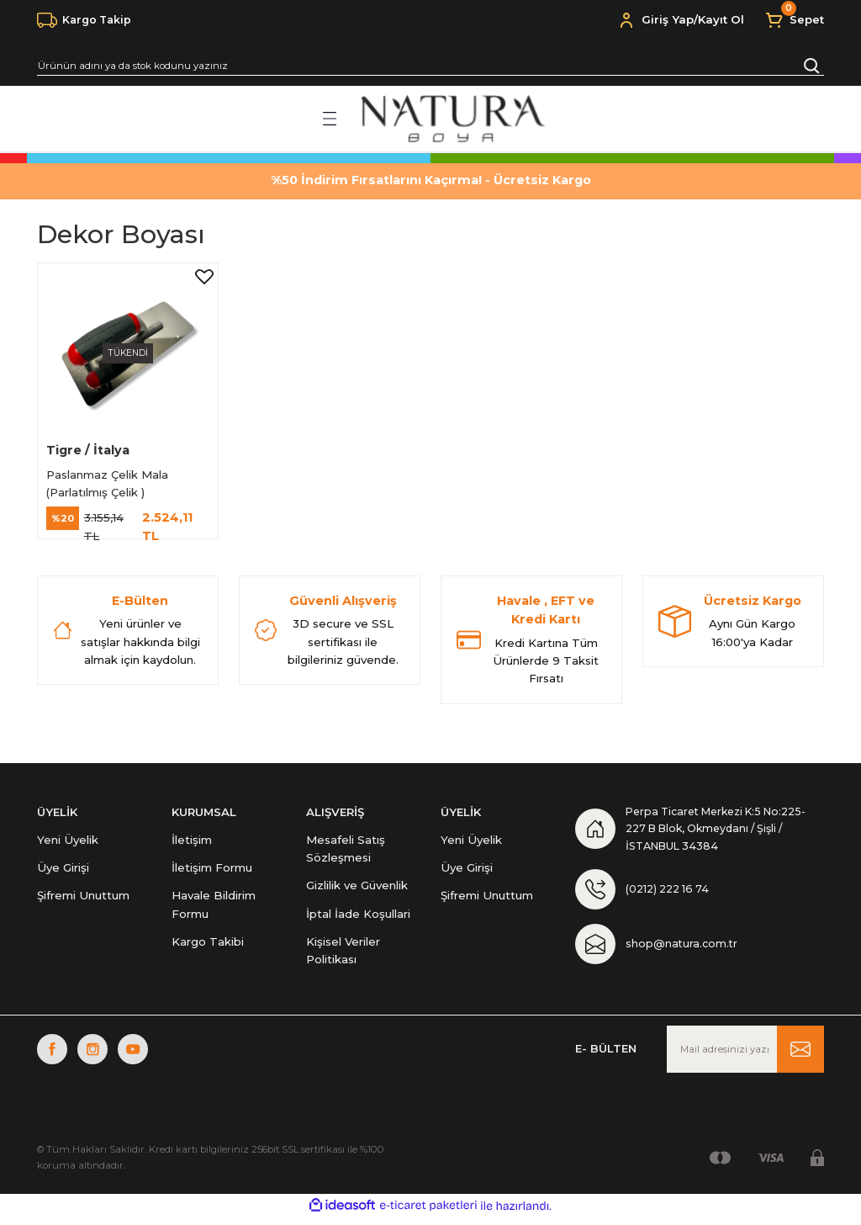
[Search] (430, 66)
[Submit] (800, 1056)
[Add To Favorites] (203, 278)
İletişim (192, 843)
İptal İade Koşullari (358, 917)
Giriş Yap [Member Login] (668, 19)
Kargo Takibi (208, 945)
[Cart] (794, 20)
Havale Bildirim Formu (214, 908)
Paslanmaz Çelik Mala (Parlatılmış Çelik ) (109, 480)
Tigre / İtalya (89, 447)
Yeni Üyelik (67, 843)
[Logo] (451, 118)
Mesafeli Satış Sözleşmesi (345, 851)
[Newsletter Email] (745, 1056)
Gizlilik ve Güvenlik (357, 889)
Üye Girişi (63, 871)
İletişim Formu (212, 871)
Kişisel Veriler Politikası (343, 953)
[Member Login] (626, 20)
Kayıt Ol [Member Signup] (721, 19)
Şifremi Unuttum (83, 899)
